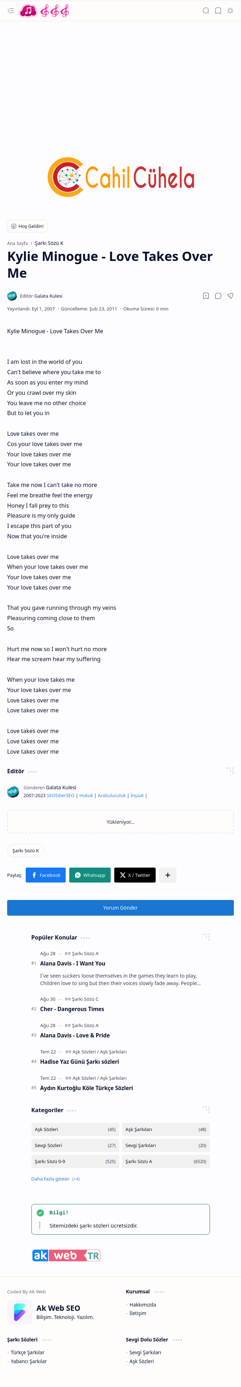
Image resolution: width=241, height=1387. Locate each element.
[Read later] (206, 296)
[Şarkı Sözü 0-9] (75, 1161)
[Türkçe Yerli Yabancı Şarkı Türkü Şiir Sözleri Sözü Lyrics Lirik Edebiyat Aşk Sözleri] (44, 11)
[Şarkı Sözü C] (85, 999)
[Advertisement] (120, 78)
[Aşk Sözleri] (85, 1051)
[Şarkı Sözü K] (25, 850)
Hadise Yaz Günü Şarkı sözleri (79, 1061)
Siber (60, 795)
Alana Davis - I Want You (73, 963)
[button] (10, 10)
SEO (51, 795)
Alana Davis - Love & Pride (75, 1035)
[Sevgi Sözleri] (75, 1145)
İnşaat (137, 795)
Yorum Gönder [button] (120, 907)
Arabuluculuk (112, 795)
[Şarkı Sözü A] (85, 953)
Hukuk (86, 795)
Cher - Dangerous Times (72, 1008)
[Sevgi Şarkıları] (166, 1145)
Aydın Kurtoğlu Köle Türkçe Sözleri (86, 1088)
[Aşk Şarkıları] (113, 1051)
